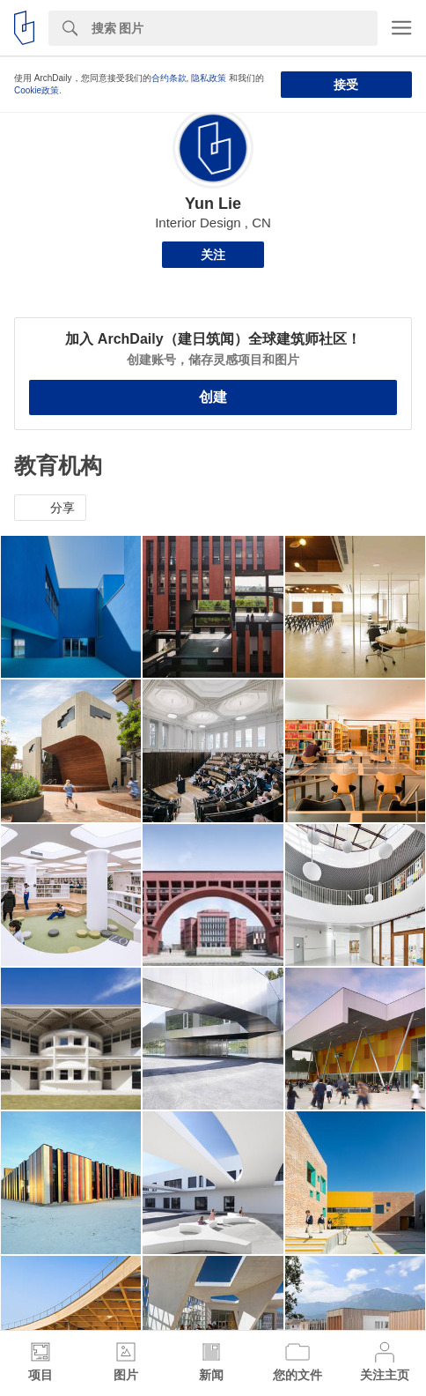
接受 (346, 85)
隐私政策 (208, 78)
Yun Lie (213, 203)
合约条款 (169, 78)
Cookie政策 (36, 90)
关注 (213, 255)
